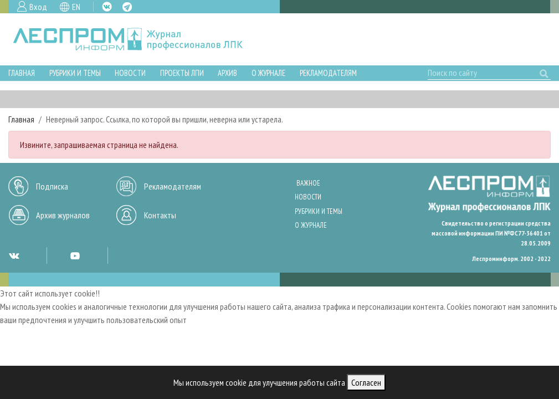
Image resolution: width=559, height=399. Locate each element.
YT (74, 255)
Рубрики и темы (75, 73)
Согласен (366, 382)
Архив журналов (63, 215)
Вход (38, 6)
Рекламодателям (328, 73)
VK (107, 7)
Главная (21, 73)
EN (76, 6)
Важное (308, 183)
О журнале (268, 73)
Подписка (52, 186)
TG (127, 7)
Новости (130, 73)
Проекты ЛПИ (182, 73)
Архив (227, 73)
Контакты (160, 215)
